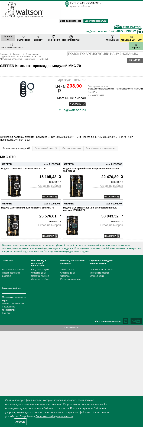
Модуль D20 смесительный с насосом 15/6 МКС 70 (27, 208)
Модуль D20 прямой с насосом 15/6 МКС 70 (23, 168)
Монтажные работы (99, 273)
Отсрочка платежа (40, 276)
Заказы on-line (67, 269)
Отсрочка (64, 276)
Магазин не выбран (71, 98)
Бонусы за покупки (40, 269)
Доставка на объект (41, 279)
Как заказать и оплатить (14, 269)
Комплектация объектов (101, 269)
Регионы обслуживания (13, 303)
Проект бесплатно (11, 273)
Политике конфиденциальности (54, 416)
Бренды (6, 313)
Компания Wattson (11, 288)
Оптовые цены (38, 273)
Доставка (6, 276)
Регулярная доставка (70, 279)
